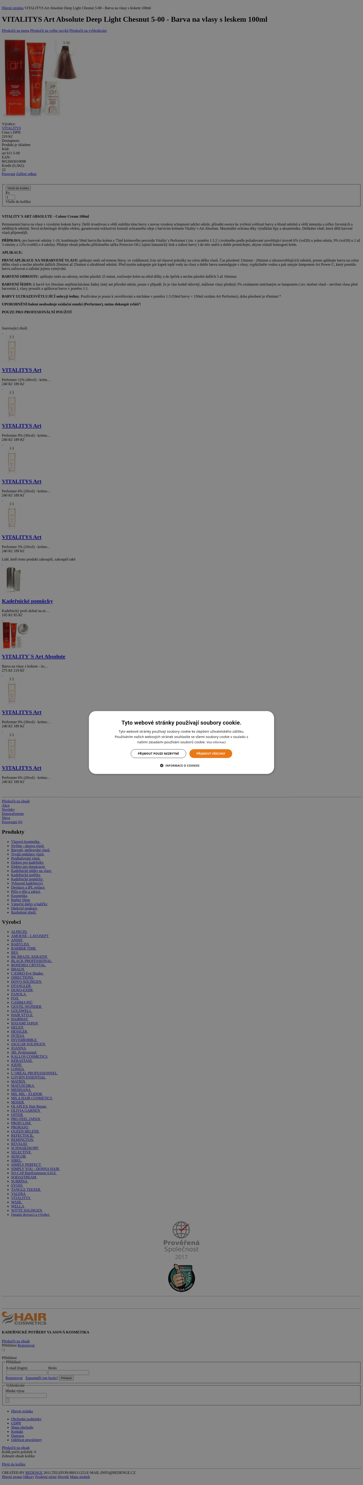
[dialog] (181, 742)
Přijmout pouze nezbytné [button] (158, 754)
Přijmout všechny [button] (210, 754)
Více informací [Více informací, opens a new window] (216, 742)
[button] (181, 765)
